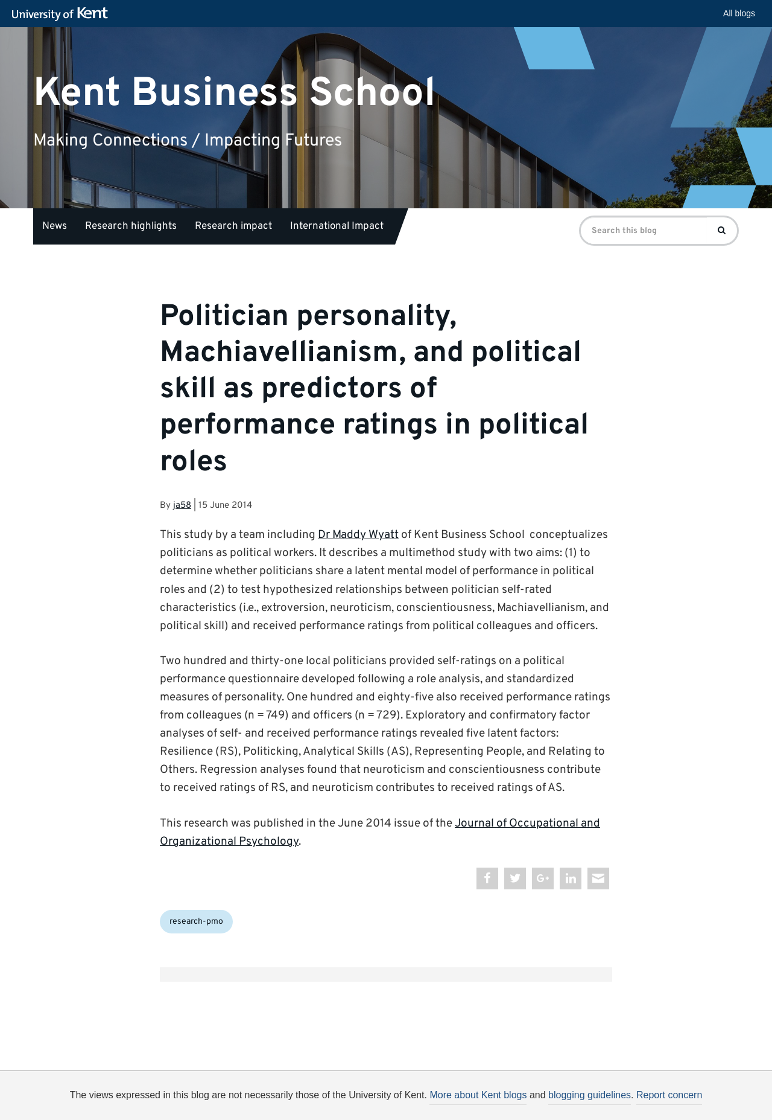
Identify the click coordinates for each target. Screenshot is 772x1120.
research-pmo (196, 922)
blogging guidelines (589, 1095)
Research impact (233, 226)
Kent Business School (234, 93)
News (54, 226)
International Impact (337, 226)
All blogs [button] (739, 13)
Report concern (669, 1095)
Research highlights (131, 226)
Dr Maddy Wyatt (358, 535)
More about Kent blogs (478, 1095)
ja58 (182, 505)
